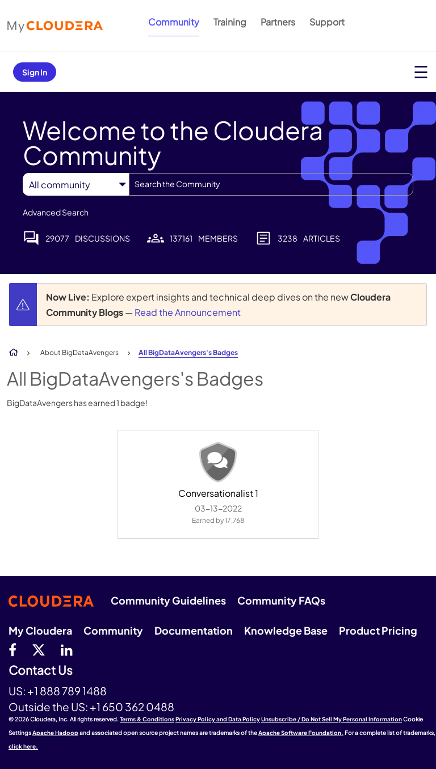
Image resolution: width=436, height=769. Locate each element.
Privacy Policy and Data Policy (217, 719)
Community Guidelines (168, 600)
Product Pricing (378, 630)
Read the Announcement (188, 312)
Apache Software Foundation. (300, 732)
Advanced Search (56, 212)
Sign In (34, 72)
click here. (23, 746)
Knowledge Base (286, 630)
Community (173, 22)
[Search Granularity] (75, 184)
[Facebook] (12, 649)
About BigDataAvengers (79, 352)
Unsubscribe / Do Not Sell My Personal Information (331, 719)
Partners (278, 22)
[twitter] (38, 649)
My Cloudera (40, 630)
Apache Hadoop (55, 732)
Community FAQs (281, 600)
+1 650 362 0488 (132, 706)
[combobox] (271, 184)
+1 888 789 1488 (67, 691)
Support (327, 22)
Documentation (193, 630)
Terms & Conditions (147, 719)
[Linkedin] (67, 649)
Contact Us (41, 670)
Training (229, 22)
